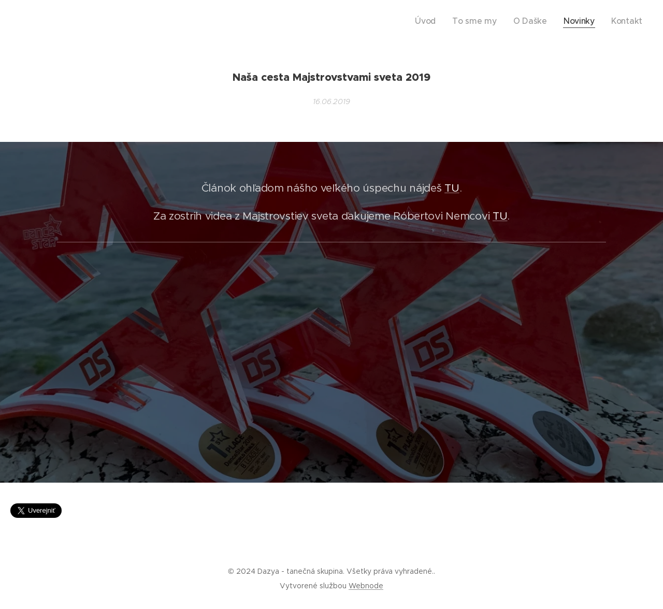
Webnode (366, 585)
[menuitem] (450, 21)
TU (451, 188)
